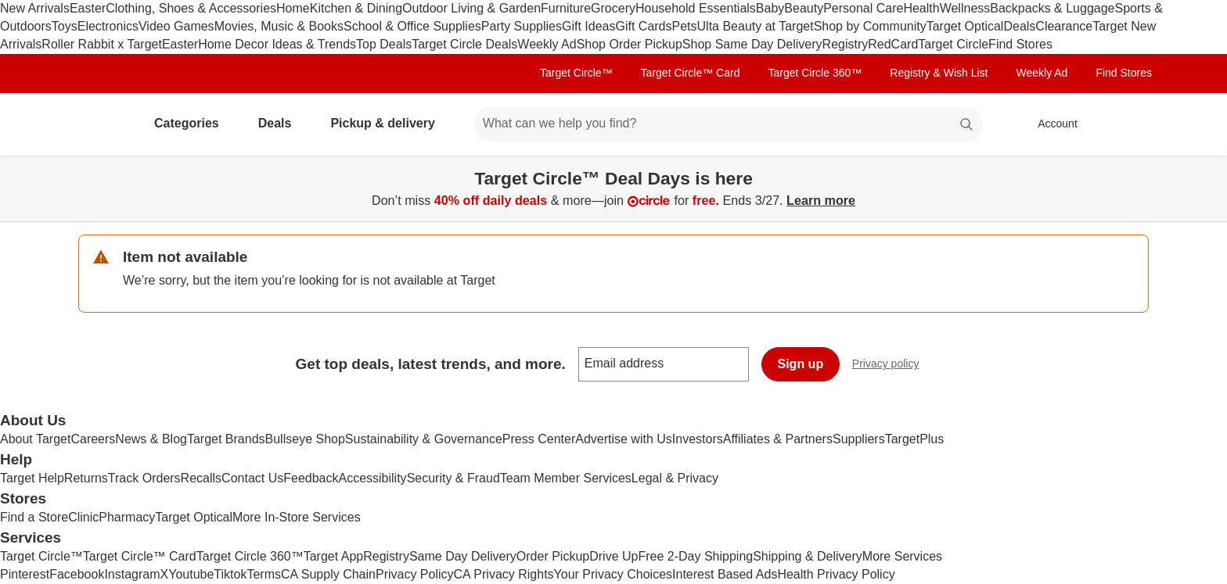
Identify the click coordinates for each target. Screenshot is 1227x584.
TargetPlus (915, 439)
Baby (770, 8)
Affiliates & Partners (778, 439)
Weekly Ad (546, 44)
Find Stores (1020, 44)
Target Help (32, 478)
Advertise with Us (623, 439)
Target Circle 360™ (815, 72)
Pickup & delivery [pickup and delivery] (388, 123)
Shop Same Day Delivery (752, 44)
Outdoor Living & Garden (471, 8)
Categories (193, 123)
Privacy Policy (415, 574)
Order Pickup (552, 556)
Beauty (803, 8)
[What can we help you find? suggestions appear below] (727, 124)
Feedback (310, 478)
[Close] (1205, 173)
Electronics (108, 26)
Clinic (83, 517)
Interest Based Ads (724, 574)
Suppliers (859, 439)
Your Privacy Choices (613, 574)
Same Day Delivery (462, 556)
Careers (92, 439)
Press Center (538, 439)
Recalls (201, 478)
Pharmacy (127, 517)
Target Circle (953, 44)
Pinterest (24, 574)
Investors (697, 439)
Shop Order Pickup (629, 44)
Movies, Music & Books (279, 26)
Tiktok (230, 574)
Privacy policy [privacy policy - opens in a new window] (892, 365)
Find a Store (34, 517)
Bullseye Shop (305, 439)
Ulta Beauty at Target (755, 26)
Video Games (176, 26)
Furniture (566, 8)
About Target (35, 439)
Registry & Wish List (939, 72)
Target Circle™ (576, 72)
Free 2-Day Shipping (695, 556)
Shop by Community (870, 26)
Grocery (613, 8)
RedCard (893, 44)
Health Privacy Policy (835, 574)
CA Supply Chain (328, 574)
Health (921, 8)
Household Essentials (695, 8)
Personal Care (863, 8)
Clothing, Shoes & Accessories (191, 8)
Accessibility (372, 478)
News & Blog (151, 439)
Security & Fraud (453, 478)
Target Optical (965, 26)
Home (293, 8)
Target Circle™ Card (690, 72)
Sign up (801, 364)
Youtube (191, 574)
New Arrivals (35, 8)
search (967, 124)
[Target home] (100, 124)
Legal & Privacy (674, 478)
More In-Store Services (296, 517)
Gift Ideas (588, 26)
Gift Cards (643, 26)
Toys (64, 26)
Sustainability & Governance (423, 439)
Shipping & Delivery (807, 556)
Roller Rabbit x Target (101, 44)
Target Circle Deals (464, 44)
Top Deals (384, 44)
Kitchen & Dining (356, 8)
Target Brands (226, 439)
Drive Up (613, 556)
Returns (86, 478)
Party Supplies (521, 26)
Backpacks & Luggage (1052, 8)
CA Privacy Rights (504, 574)
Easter (88, 8)
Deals (1019, 26)
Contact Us (252, 478)
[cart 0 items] (1128, 124)
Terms (263, 574)
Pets (684, 26)
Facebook (76, 574)
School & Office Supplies (412, 26)
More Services (902, 556)
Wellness (965, 8)
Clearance (1063, 26)
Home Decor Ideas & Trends (277, 44)
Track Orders (144, 478)
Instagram (132, 574)
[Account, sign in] (1050, 124)
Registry (845, 44)
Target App (334, 556)
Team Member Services (565, 478)
